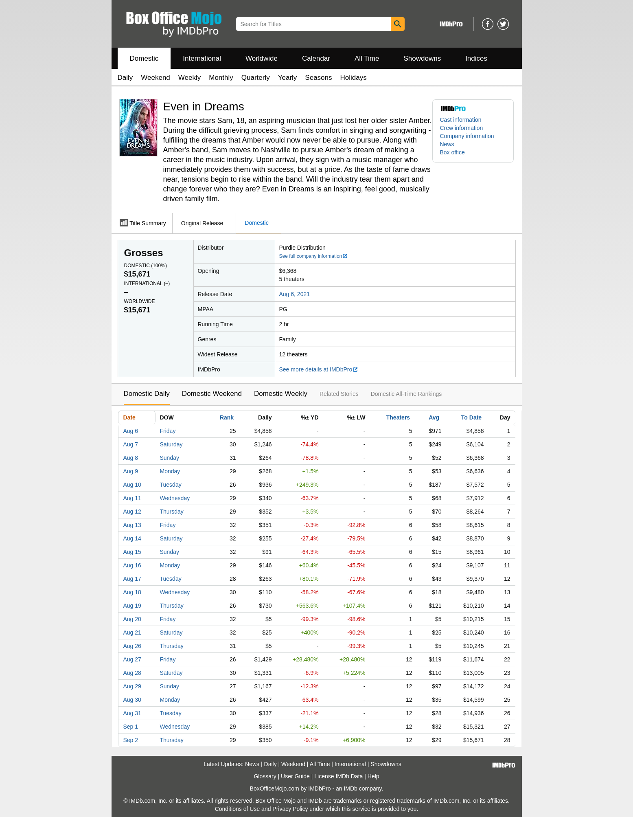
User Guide (295, 776)
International (202, 58)
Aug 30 (132, 699)
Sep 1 (130, 726)
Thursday (172, 511)
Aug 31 (132, 713)
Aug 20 (132, 619)
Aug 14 (132, 538)
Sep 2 (130, 740)
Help (373, 776)
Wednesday (175, 498)
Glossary (265, 776)
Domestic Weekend (212, 394)
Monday (170, 471)
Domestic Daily (147, 394)
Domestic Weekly (280, 394)
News (447, 144)
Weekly (189, 77)
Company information (467, 136)
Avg (434, 417)
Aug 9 (130, 471)
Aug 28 (132, 673)
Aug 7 (130, 444)
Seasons (318, 77)
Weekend (155, 77)
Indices (476, 58)
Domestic (144, 58)
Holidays (353, 77)
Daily (125, 77)
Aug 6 (130, 431)
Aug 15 (132, 552)
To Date (471, 417)
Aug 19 (132, 605)
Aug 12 (132, 511)
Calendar (316, 58)
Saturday (171, 444)
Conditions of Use (237, 809)
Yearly (287, 77)
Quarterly (255, 77)
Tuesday (171, 484)
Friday (168, 431)
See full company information (313, 256)
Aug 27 (132, 659)
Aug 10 (132, 484)
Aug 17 (132, 578)
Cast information (461, 119)
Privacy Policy (290, 809)
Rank (227, 417)
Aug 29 (132, 686)
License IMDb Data (338, 776)
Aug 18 (132, 592)
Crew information (461, 128)
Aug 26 (132, 646)
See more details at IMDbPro (319, 369)
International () (147, 283)
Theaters (398, 417)
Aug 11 (132, 498)
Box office (452, 152)
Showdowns (422, 58)
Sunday (169, 458)
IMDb (350, 788)
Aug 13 (132, 525)
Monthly (221, 77)
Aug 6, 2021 (294, 294)
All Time (367, 58)
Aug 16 (132, 565)
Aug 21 (132, 632)
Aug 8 (130, 458)
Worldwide (261, 58)
